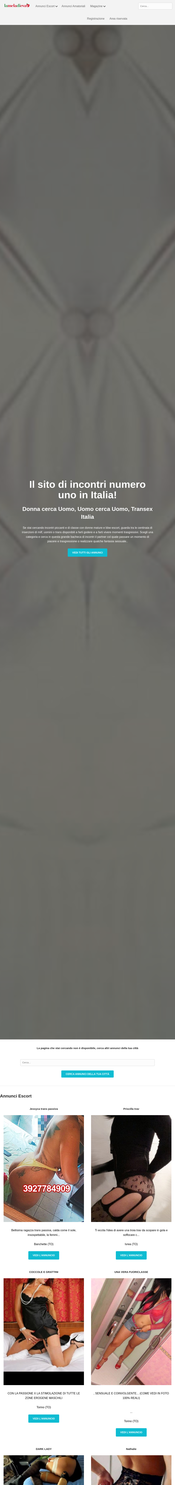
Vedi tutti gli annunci (87, 552)
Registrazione (96, 18)
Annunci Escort (46, 6)
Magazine (98, 6)
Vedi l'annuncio (44, 1255)
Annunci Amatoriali (73, 6)
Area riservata (118, 18)
